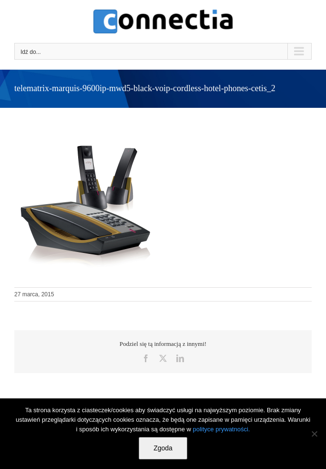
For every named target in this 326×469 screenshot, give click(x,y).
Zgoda (163, 448)
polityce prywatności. (221, 429)
